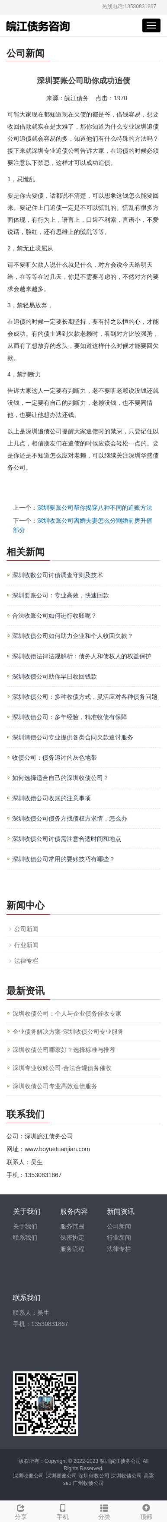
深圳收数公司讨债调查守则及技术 (57, 575)
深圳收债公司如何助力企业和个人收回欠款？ (72, 635)
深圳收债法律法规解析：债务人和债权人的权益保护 (81, 656)
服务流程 (72, 1248)
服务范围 (72, 1226)
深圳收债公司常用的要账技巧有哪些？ (63, 859)
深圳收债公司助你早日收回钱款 (54, 676)
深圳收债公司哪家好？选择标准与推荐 (64, 1049)
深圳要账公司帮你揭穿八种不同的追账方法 (94, 507)
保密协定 (72, 1237)
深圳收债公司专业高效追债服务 (55, 1086)
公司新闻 (26, 928)
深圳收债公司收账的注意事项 (51, 798)
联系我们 (25, 1237)
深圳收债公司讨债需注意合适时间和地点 (66, 838)
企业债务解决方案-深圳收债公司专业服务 (68, 1031)
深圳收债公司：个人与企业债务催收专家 (67, 1013)
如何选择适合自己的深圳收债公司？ (60, 777)
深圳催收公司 (93, 1476)
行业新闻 (26, 944)
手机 (63, 1510)
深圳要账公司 (61, 1476)
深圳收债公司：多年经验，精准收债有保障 (69, 717)
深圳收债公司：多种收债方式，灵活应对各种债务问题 (84, 696)
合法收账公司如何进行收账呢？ (54, 615)
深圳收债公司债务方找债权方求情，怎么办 (69, 818)
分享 (21, 1510)
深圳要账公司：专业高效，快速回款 (60, 595)
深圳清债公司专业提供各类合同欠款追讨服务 (72, 737)
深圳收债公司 (126, 1476)
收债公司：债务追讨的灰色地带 (54, 757)
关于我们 (25, 1226)
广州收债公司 (88, 1483)
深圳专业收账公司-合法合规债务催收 (62, 1067)
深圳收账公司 (28, 1476)
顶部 (146, 1510)
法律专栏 (26, 960)
